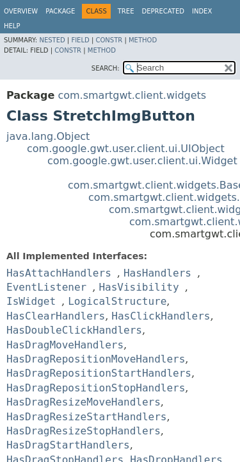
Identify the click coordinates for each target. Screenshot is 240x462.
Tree (126, 11)
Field (80, 40)
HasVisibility (139, 287)
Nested (52, 40)
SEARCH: (106, 68)
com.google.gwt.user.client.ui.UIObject (126, 148)
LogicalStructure (117, 301)
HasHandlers (157, 273)
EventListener (46, 287)
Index (202, 11)
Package (60, 11)
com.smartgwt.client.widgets (132, 95)
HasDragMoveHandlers (65, 345)
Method (143, 40)
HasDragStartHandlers (68, 445)
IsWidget (31, 301)
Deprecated (162, 11)
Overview (21, 11)
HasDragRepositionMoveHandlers (95, 359)
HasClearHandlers (55, 316)
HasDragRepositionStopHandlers (95, 388)
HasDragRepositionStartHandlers (98, 373)
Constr (108, 40)
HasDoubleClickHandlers (74, 330)
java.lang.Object (48, 136)
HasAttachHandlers (58, 273)
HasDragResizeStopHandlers (83, 431)
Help (12, 26)
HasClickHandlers (160, 316)
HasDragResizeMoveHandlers (83, 402)
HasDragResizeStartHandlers (86, 417)
